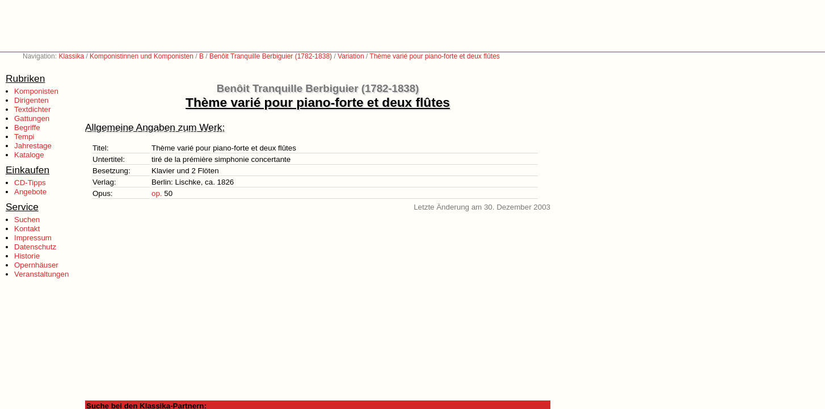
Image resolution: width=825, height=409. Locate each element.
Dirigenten (31, 100)
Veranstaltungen (41, 274)
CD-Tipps (30, 182)
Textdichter (32, 109)
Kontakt (27, 228)
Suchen (27, 219)
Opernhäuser (36, 265)
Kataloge (29, 155)
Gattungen (31, 118)
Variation (351, 56)
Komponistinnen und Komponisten (141, 56)
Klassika (71, 56)
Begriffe (27, 127)
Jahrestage (33, 145)
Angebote (30, 191)
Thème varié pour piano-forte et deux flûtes (434, 56)
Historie (27, 256)
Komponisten (36, 91)
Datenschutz (35, 247)
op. (156, 193)
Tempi (24, 136)
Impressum (33, 237)
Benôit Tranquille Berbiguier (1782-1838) (270, 56)
